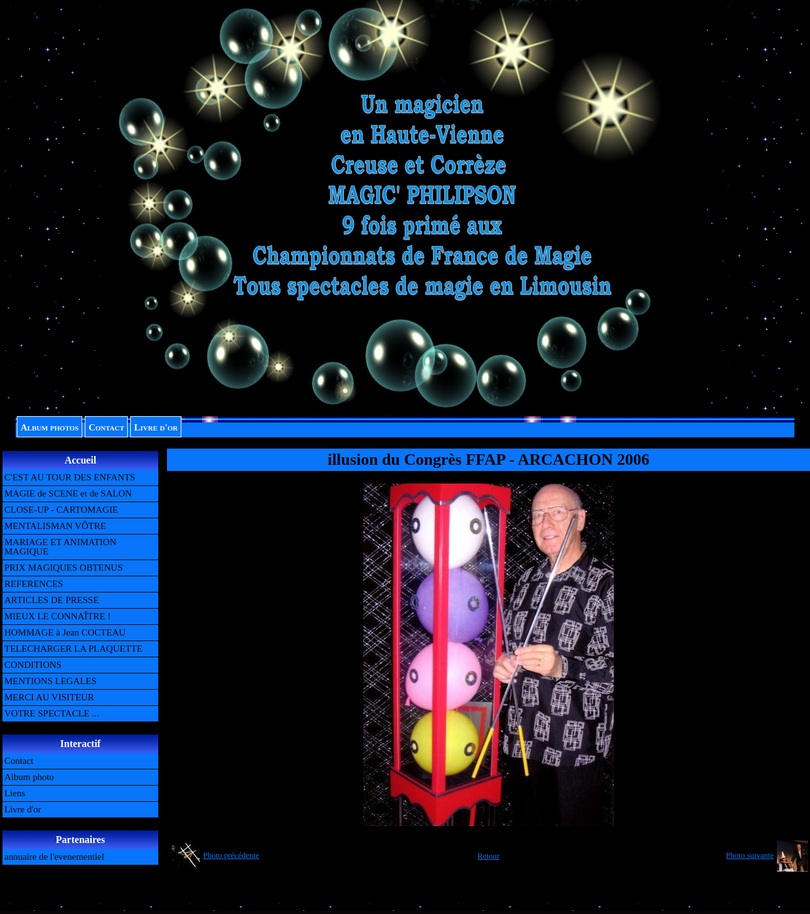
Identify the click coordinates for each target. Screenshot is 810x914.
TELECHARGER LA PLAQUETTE (73, 649)
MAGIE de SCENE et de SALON (68, 493)
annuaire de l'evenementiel (54, 857)
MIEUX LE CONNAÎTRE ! (57, 616)
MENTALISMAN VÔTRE (55, 526)
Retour (488, 855)
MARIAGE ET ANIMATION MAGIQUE (60, 546)
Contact (106, 427)
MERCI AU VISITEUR (49, 697)
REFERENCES (33, 584)
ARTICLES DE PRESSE (51, 600)
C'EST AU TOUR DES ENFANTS (69, 477)
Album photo (29, 777)
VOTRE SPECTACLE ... (51, 713)
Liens (14, 793)
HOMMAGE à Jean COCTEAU (65, 632)
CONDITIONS (33, 665)
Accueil (81, 460)
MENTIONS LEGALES (50, 681)
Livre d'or (156, 427)
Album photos (50, 427)
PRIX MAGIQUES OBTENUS (63, 568)
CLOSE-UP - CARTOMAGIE (61, 510)
